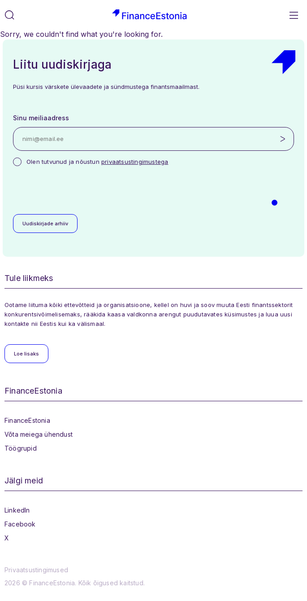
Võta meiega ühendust (38, 434)
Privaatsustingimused (36, 570)
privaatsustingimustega (134, 161)
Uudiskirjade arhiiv (45, 223)
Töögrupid (20, 448)
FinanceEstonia (27, 420)
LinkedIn (17, 510)
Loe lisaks (26, 354)
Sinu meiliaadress (41, 118)
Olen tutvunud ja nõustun (97, 161)
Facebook (20, 524)
